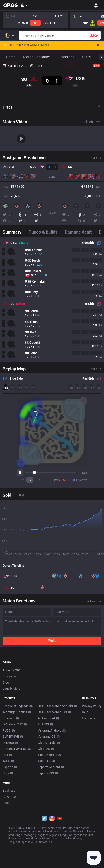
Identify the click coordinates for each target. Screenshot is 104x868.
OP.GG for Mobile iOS (52, 816)
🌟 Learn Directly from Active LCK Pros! (26, 45)
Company (9, 780)
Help (85, 816)
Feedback (88, 822)
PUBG (7, 834)
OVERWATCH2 (13, 828)
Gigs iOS (44, 852)
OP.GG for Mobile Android (55, 810)
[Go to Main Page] (10, 5)
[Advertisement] (52, 704)
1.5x (37, 480)
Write (52, 640)
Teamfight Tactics (15, 816)
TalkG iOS (44, 865)
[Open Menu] (96, 5)
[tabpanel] (52, 299)
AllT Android (46, 822)
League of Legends (15, 810)
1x (29, 480)
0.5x (21, 480)
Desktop (8, 846)
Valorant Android (49, 834)
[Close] (98, 45)
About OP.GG (11, 774)
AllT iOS (43, 828)
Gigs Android (47, 846)
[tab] (14, 232)
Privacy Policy (91, 810)
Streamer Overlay (14, 852)
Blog (6, 786)
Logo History (11, 792)
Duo (5, 858)
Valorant (9, 822)
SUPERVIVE (11, 840)
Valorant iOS (46, 840)
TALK (6, 865)
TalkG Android (47, 858)
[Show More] (24, 5)
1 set (7, 107)
